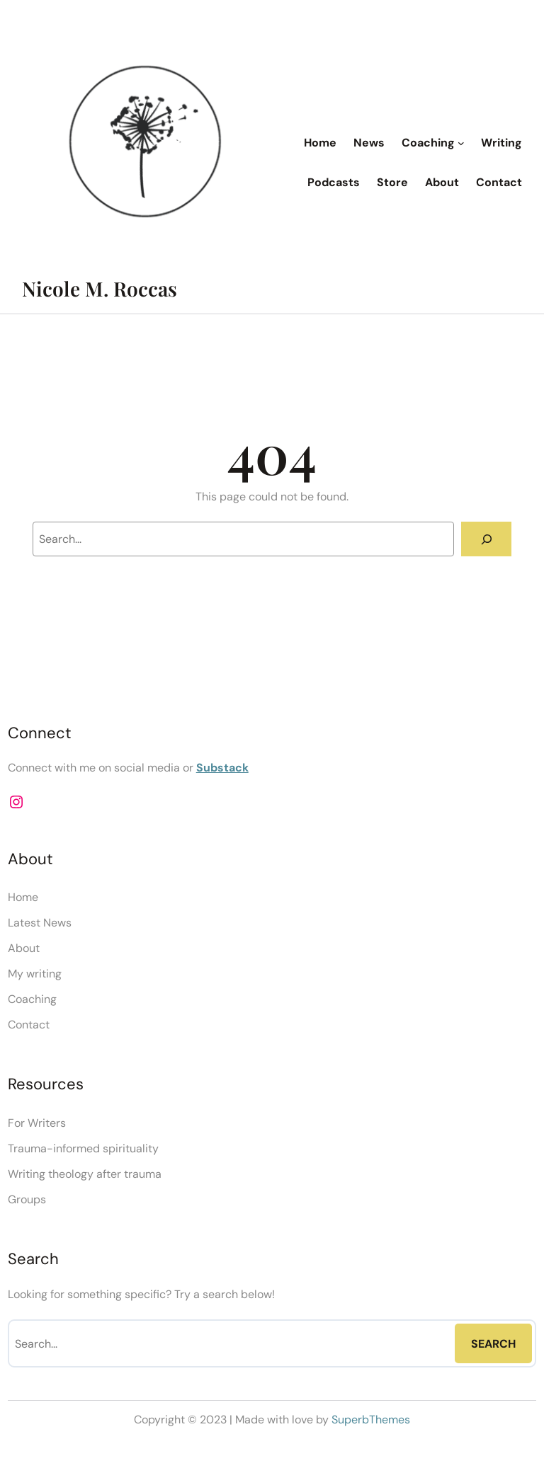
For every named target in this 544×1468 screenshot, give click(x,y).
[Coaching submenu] (461, 143)
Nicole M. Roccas (99, 288)
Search (493, 1343)
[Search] (486, 539)
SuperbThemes (371, 1419)
